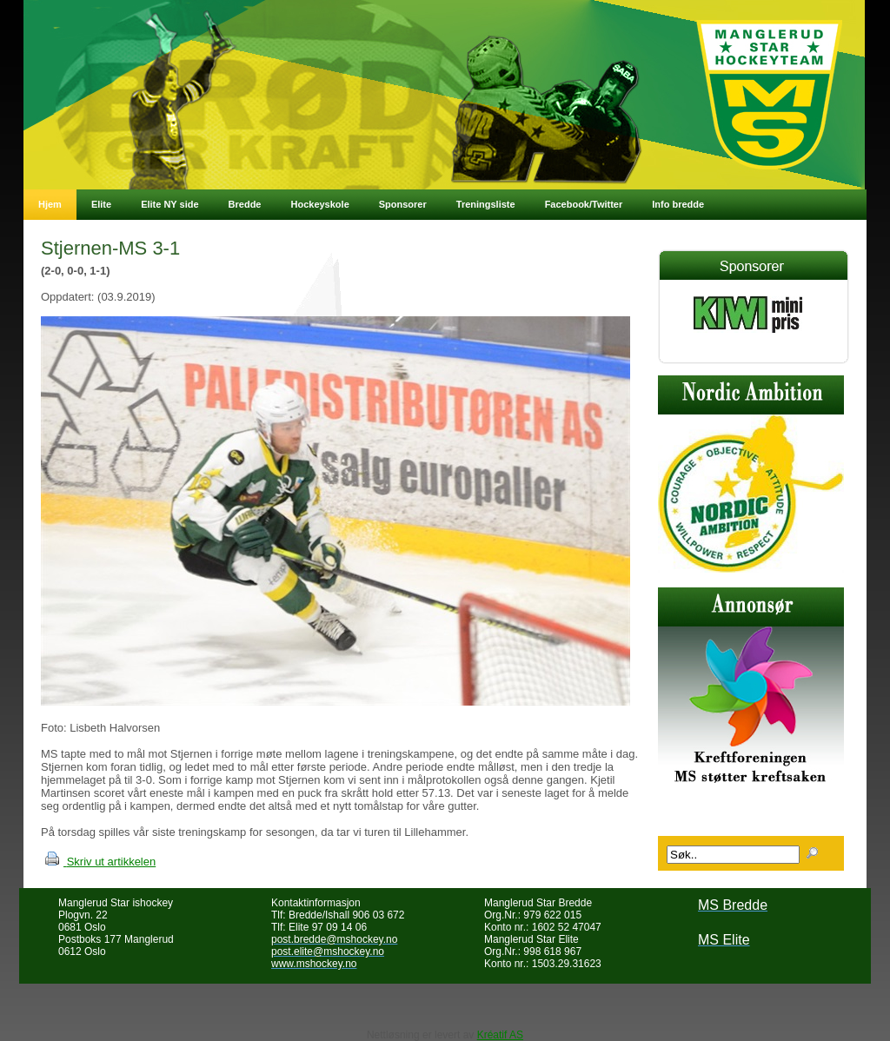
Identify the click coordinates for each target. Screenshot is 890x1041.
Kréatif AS (500, 1035)
